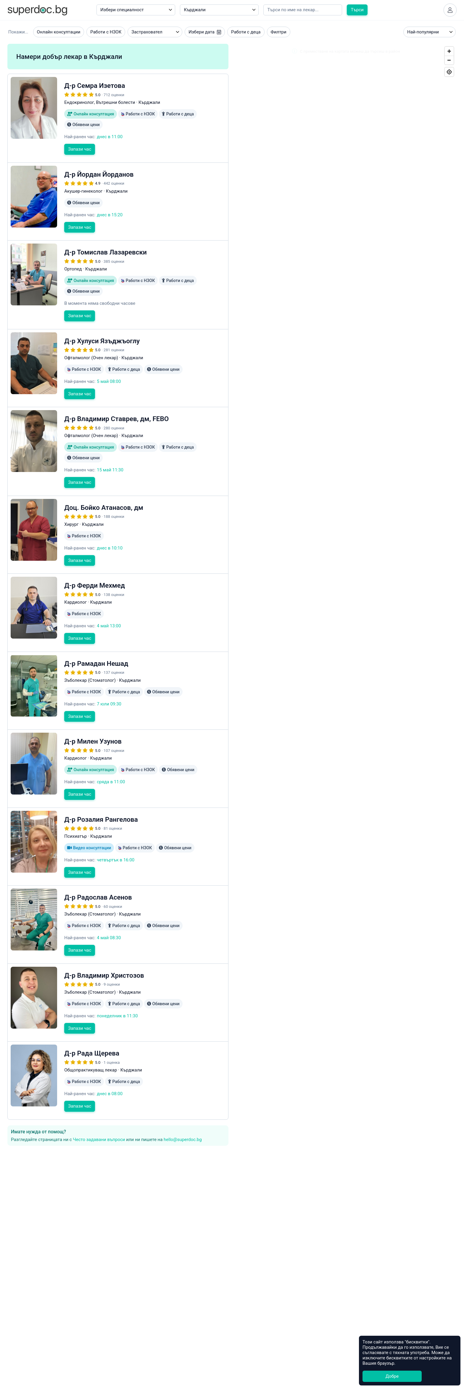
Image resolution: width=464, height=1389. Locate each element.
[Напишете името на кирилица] (302, 9)
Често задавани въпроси (99, 1139)
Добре (392, 1376)
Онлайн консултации (58, 32)
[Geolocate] (449, 71)
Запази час (79, 149)
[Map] (346, 460)
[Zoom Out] (449, 60)
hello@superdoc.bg (183, 1139)
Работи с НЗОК (105, 32)
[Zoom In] (449, 51)
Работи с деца (245, 32)
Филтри (278, 32)
